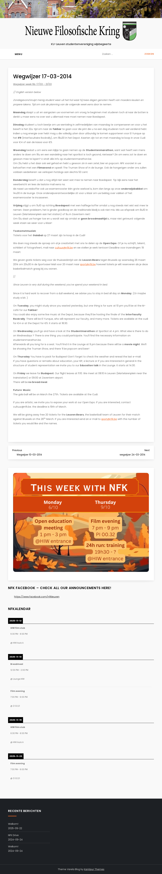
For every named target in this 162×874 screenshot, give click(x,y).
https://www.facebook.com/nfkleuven (36, 596)
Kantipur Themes (94, 869)
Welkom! (13, 824)
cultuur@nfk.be (64, 247)
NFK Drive (13, 835)
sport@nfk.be (88, 264)
